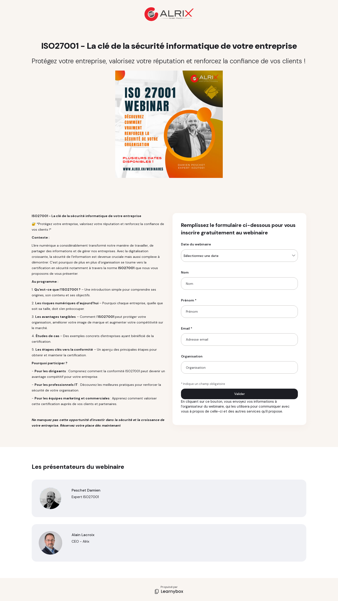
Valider (239, 394)
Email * (186, 328)
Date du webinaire (196, 244)
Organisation (192, 356)
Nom (185, 272)
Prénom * (188, 300)
